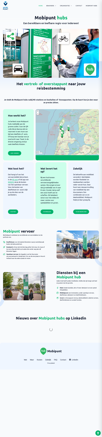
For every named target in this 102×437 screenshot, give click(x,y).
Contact (79, 5)
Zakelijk (48, 354)
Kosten (13, 211)
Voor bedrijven (81, 211)
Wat (25, 354)
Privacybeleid (51, 357)
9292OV (11, 182)
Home (41, 5)
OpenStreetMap (95, 154)
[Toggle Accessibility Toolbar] (98, 433)
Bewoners (52, 5)
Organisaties (67, 5)
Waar (32, 354)
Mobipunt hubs (91, 5)
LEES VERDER (15, 153)
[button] (68, 128)
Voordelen (47, 211)
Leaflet (88, 154)
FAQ (55, 354)
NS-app (15, 180)
